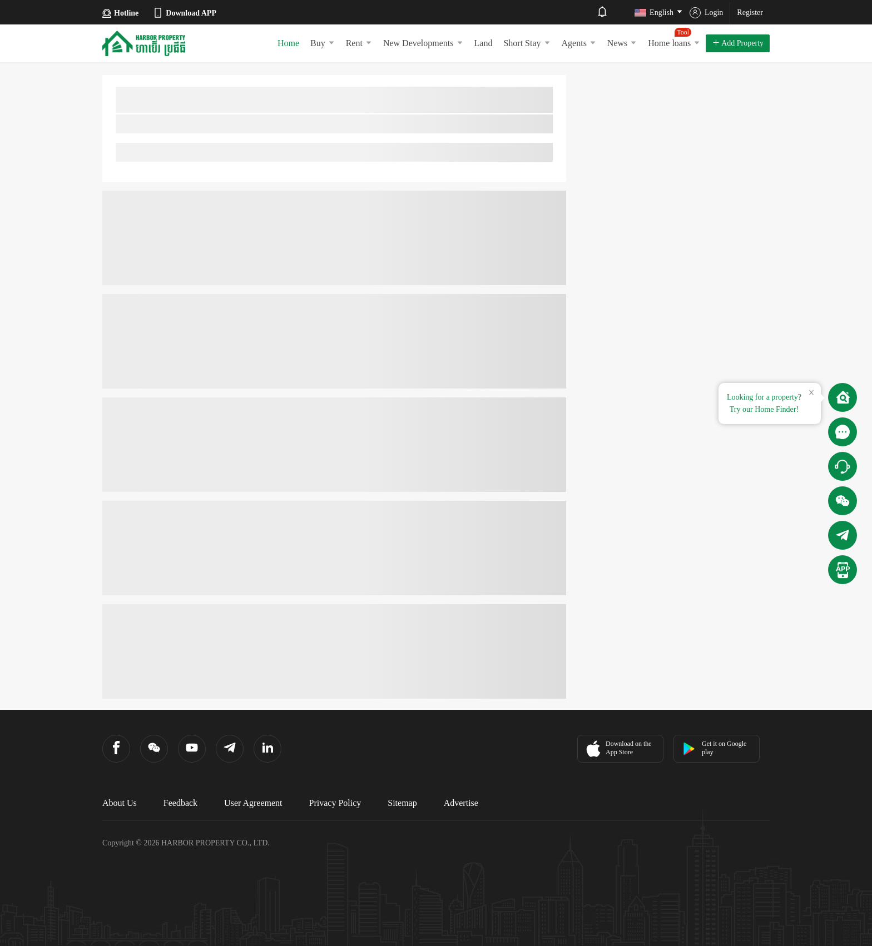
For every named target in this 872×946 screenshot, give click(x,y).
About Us (119, 803)
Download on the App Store (617, 749)
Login (706, 12)
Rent (359, 43)
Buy (322, 43)
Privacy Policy (335, 803)
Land (483, 43)
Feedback (180, 803)
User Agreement (253, 803)
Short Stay (526, 43)
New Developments (423, 43)
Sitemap (402, 803)
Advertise (461, 803)
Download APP (184, 12)
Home (288, 43)
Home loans (674, 38)
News (622, 43)
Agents (579, 43)
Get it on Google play (714, 748)
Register (750, 12)
